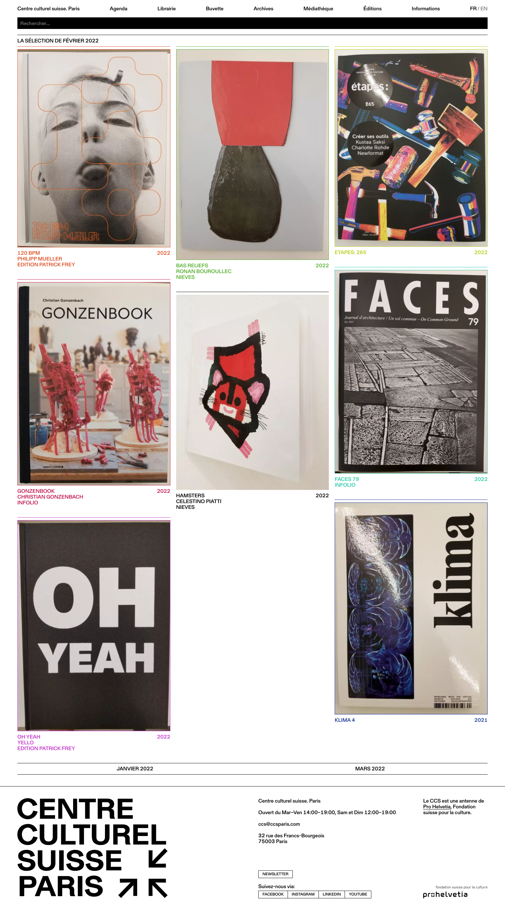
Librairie (166, 9)
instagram (303, 894)
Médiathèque (318, 9)
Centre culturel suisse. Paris (48, 9)
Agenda (119, 9)
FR (473, 9)
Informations (426, 9)
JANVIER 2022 (135, 768)
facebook (273, 894)
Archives (263, 9)
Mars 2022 (370, 768)
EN (484, 9)
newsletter (275, 874)
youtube (358, 894)
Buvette (215, 9)
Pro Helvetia (437, 806)
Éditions (372, 9)
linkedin (332, 894)
